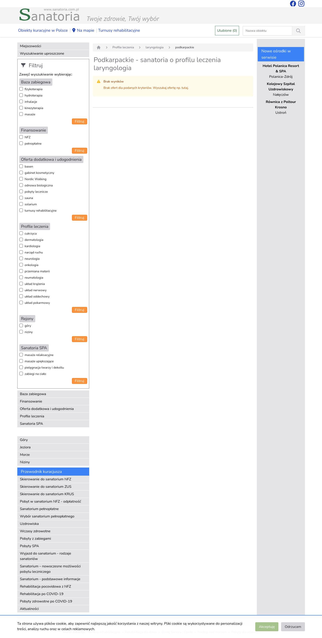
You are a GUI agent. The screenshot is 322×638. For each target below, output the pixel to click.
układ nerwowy (36, 290)
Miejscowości (30, 46)
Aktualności (29, 608)
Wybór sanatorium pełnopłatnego (47, 516)
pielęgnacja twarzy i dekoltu (44, 367)
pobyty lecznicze (36, 192)
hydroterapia (33, 95)
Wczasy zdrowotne (35, 531)
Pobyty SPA (29, 546)
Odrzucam (293, 626)
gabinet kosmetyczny (39, 173)
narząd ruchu (34, 252)
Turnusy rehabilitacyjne (119, 30)
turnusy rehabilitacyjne (41, 210)
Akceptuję (267, 626)
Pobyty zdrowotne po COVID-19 (46, 601)
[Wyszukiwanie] (298, 31)
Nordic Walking (36, 179)
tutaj (185, 88)
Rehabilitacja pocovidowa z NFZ (45, 586)
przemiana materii (37, 271)
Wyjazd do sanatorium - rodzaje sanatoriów (45, 556)
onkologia (31, 265)
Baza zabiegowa (33, 394)
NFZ (28, 137)
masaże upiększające (39, 361)
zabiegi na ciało (35, 374)
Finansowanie (31, 401)
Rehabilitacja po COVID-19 (42, 593)
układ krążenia (35, 284)
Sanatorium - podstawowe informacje (50, 579)
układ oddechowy (37, 296)
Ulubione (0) (227, 30)
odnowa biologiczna (39, 185)
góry (28, 326)
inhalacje (31, 102)
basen (29, 166)
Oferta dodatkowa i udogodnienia (47, 408)
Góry (24, 439)
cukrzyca (31, 233)
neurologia (32, 259)
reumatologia (34, 277)
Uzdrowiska (29, 523)
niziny (29, 332)
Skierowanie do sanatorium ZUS (45, 486)
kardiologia (32, 246)
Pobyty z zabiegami (35, 538)
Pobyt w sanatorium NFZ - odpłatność (50, 501)
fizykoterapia (33, 89)
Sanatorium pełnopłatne (39, 508)
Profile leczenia (32, 416)
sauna (29, 198)
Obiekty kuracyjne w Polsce (43, 30)
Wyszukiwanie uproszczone (42, 53)
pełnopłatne (33, 143)
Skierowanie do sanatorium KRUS (47, 494)
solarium (31, 204)
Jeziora (25, 447)
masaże (30, 114)
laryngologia (155, 47)
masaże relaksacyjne (39, 355)
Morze (25, 454)
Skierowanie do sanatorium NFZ (45, 479)
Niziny (25, 462)
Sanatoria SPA (31, 423)
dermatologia (34, 240)
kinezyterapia (34, 108)
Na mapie (83, 31)
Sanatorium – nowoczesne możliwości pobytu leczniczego (50, 569)
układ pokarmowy (37, 303)
